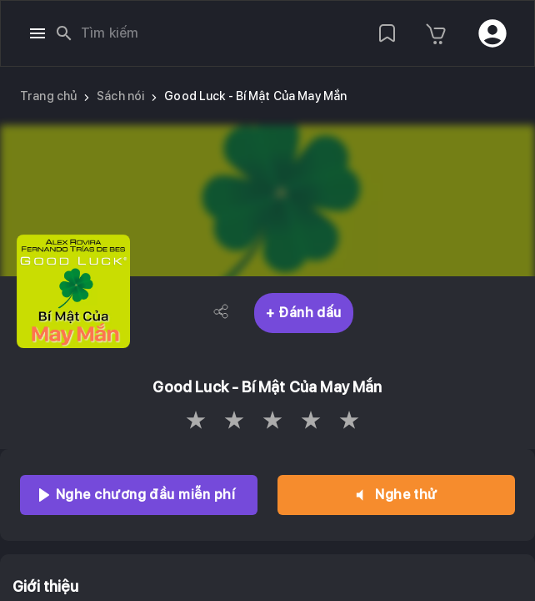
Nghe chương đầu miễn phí (139, 495)
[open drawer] (37, 33)
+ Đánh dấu (303, 313)
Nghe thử (396, 495)
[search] (64, 33)
